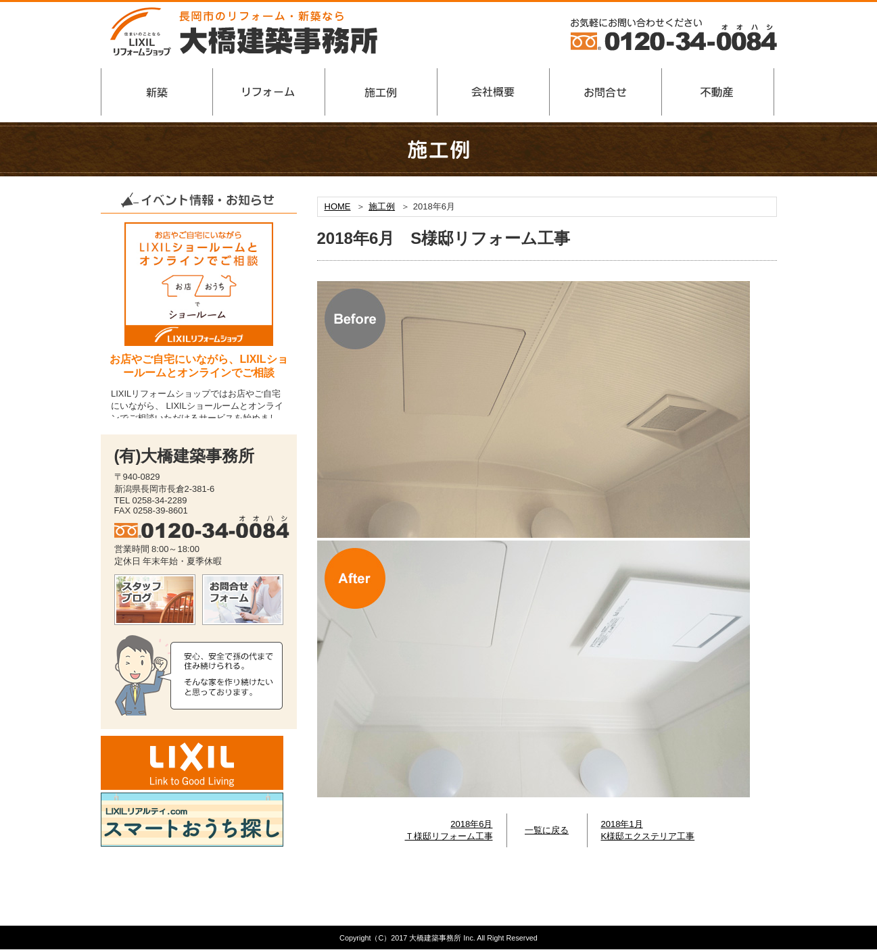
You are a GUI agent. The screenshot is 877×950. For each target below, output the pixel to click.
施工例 (382, 206)
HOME (338, 206)
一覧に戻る (547, 830)
